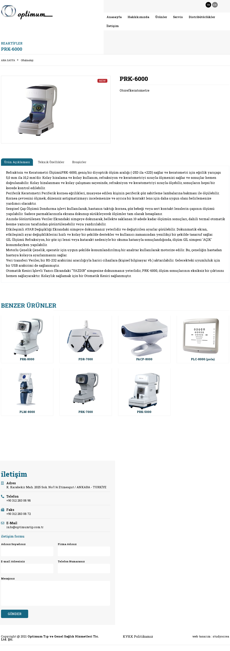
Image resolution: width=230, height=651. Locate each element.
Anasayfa (114, 17)
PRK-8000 (27, 359)
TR (208, 4)
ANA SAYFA (8, 60)
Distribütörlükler (202, 17)
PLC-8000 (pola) (203, 359)
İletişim (113, 26)
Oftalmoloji (27, 60)
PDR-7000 (85, 359)
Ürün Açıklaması (17, 162)
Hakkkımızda (138, 17)
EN (215, 4)
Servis (178, 17)
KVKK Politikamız (138, 636)
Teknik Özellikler (51, 162)
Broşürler (79, 162)
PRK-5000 (144, 412)
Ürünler (161, 17)
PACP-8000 (144, 359)
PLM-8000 (27, 412)
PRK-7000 (85, 412)
